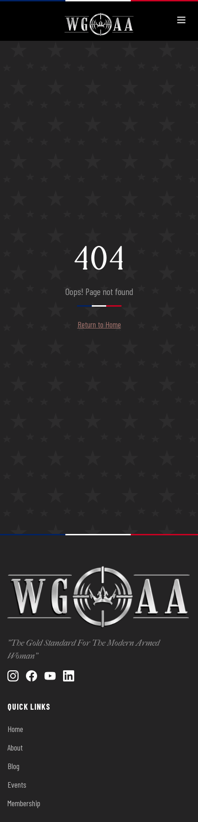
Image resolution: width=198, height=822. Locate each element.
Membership (23, 803)
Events (16, 784)
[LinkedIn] (68, 675)
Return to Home (99, 324)
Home (15, 729)
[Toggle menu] (181, 20)
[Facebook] (31, 675)
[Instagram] (13, 675)
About (15, 747)
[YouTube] (50, 675)
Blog (13, 766)
